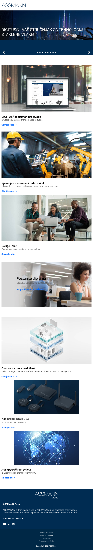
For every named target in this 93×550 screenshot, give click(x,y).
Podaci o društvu (46, 533)
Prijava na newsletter (46, 541)
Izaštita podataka (46, 535)
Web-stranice (46, 538)
